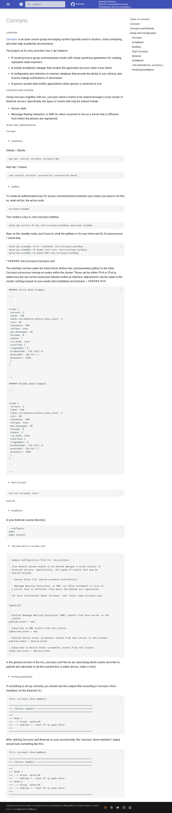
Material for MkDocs (27, 809)
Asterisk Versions (107, 1)
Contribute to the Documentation (115, 7)
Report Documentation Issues (113, 4)
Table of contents (140, 19)
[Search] (45, 4)
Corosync (11, 39)
